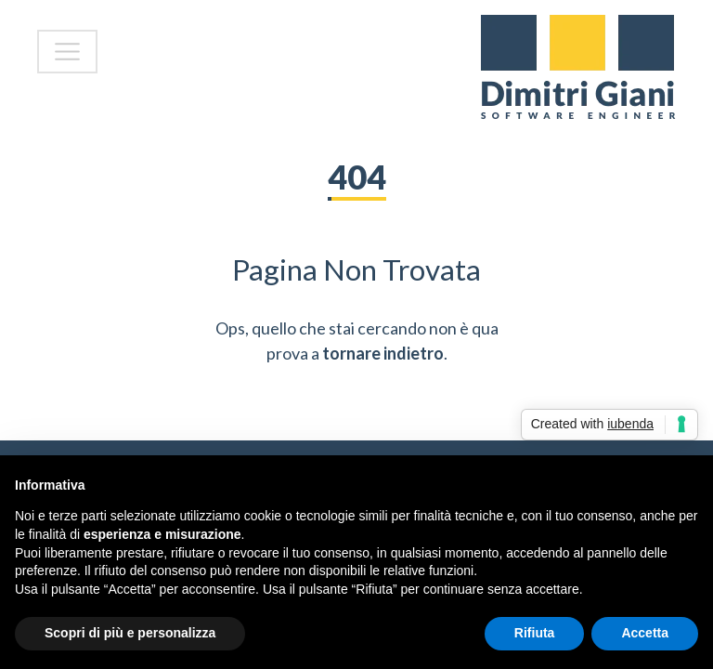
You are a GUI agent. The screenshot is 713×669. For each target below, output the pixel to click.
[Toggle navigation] (67, 51)
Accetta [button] (644, 632)
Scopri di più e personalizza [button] (130, 632)
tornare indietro (383, 353)
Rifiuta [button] (534, 632)
